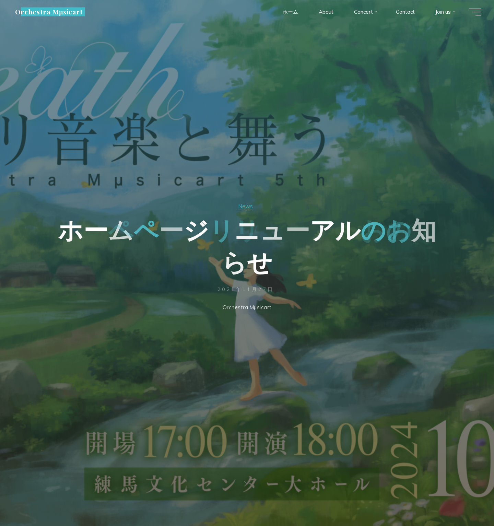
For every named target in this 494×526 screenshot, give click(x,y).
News (245, 206)
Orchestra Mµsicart (49, 11)
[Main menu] (475, 12)
